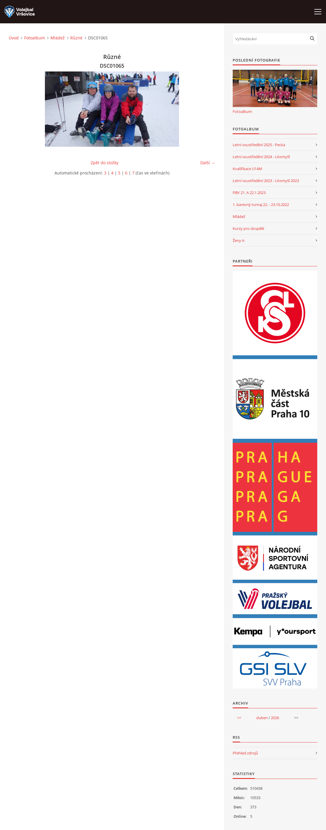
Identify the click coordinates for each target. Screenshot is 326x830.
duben (262, 717)
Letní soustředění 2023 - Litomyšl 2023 (266, 180)
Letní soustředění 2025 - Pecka (259, 144)
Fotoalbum (34, 38)
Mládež (57, 38)
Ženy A (238, 240)
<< (239, 717)
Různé (76, 38)
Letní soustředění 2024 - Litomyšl (261, 156)
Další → (207, 162)
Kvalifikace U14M (247, 168)
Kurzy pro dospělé (248, 228)
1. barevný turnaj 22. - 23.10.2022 (261, 204)
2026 (275, 717)
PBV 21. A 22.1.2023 (249, 192)
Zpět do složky (104, 162)
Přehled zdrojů (245, 753)
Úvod (14, 38)
